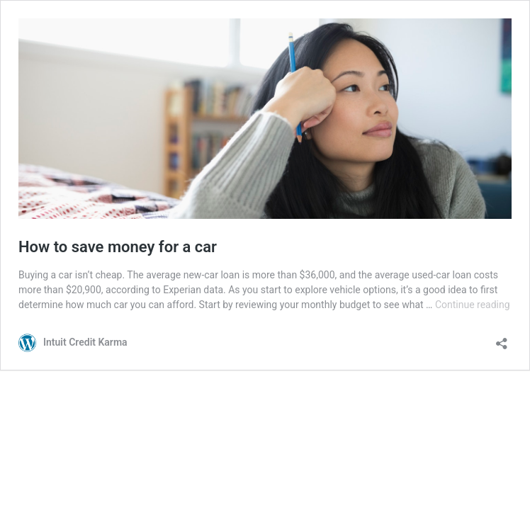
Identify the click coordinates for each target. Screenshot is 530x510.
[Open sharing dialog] (502, 339)
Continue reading (472, 304)
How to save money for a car (117, 247)
